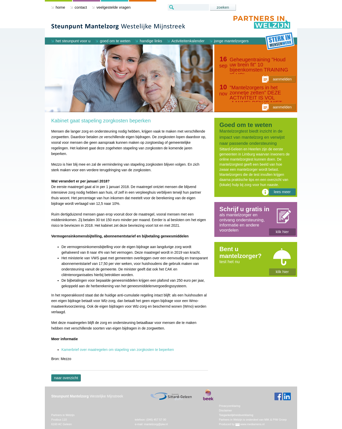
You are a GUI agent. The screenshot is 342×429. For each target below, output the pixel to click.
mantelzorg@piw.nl (156, 424)
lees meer (282, 192)
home (58, 7)
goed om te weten (113, 41)
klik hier (282, 232)
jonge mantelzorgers (229, 41)
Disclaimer (225, 410)
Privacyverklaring (229, 405)
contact (78, 7)
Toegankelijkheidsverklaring (236, 415)
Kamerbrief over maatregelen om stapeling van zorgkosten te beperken (117, 350)
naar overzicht (66, 378)
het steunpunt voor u (70, 41)
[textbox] (188, 7)
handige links (148, 41)
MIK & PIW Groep (275, 419)
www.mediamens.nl (252, 424)
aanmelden (282, 79)
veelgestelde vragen (111, 7)
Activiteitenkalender (185, 41)
